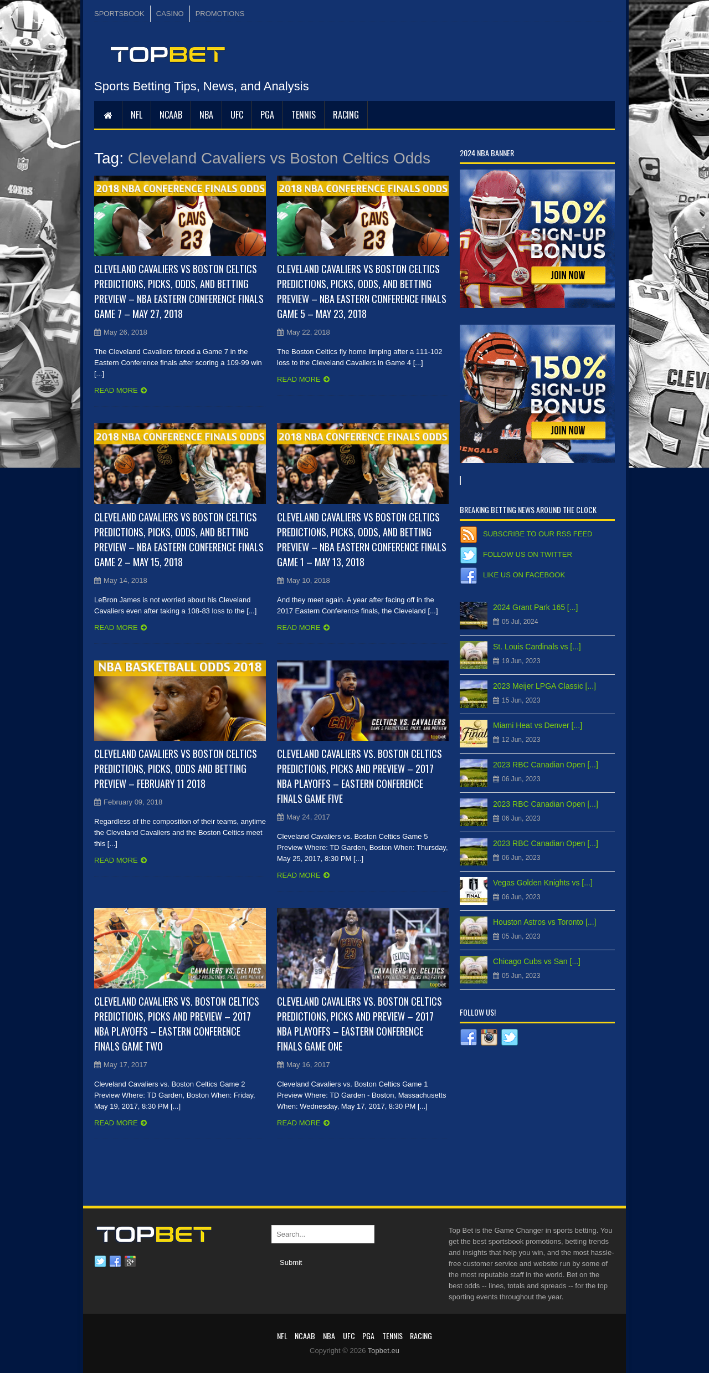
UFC (236, 114)
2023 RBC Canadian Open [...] (545, 764)
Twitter (100, 1262)
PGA (267, 114)
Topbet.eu (383, 1350)
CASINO (170, 13)
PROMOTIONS (220, 13)
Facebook (115, 1262)
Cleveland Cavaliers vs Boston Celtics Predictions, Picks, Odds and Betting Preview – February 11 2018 (175, 768)
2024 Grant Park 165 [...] (535, 607)
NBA (206, 114)
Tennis (303, 114)
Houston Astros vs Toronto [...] (545, 922)
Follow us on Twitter (527, 554)
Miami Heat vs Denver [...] (537, 725)
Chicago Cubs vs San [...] (536, 961)
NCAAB (171, 114)
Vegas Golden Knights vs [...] (543, 882)
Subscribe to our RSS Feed (537, 534)
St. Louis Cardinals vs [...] (537, 646)
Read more (116, 390)
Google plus (130, 1262)
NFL (136, 114)
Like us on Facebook (524, 575)
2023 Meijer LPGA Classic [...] (544, 686)
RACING (346, 114)
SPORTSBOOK (119, 13)
